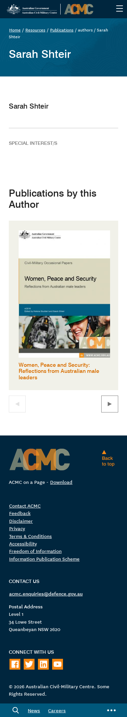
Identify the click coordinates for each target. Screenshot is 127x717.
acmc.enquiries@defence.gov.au (46, 593)
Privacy (17, 528)
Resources (35, 29)
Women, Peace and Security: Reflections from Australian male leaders (59, 371)
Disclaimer (21, 520)
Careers (57, 710)
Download (61, 481)
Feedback (19, 513)
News (34, 710)
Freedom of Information (35, 550)
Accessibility (23, 543)
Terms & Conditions (30, 536)
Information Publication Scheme (44, 558)
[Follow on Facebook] (14, 664)
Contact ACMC (25, 505)
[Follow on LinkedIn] (43, 664)
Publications (61, 29)
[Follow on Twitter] (29, 664)
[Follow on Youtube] (57, 664)
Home (15, 29)
